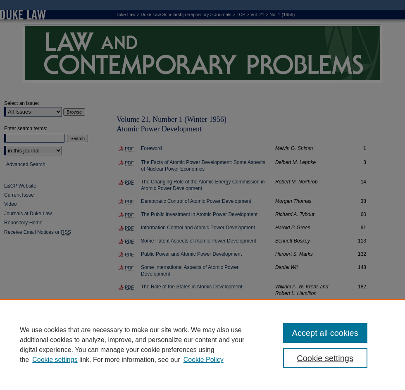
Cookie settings (54, 359)
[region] (202, 344)
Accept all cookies (325, 333)
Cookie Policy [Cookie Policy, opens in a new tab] (203, 359)
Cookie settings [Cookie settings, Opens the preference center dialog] (325, 358)
